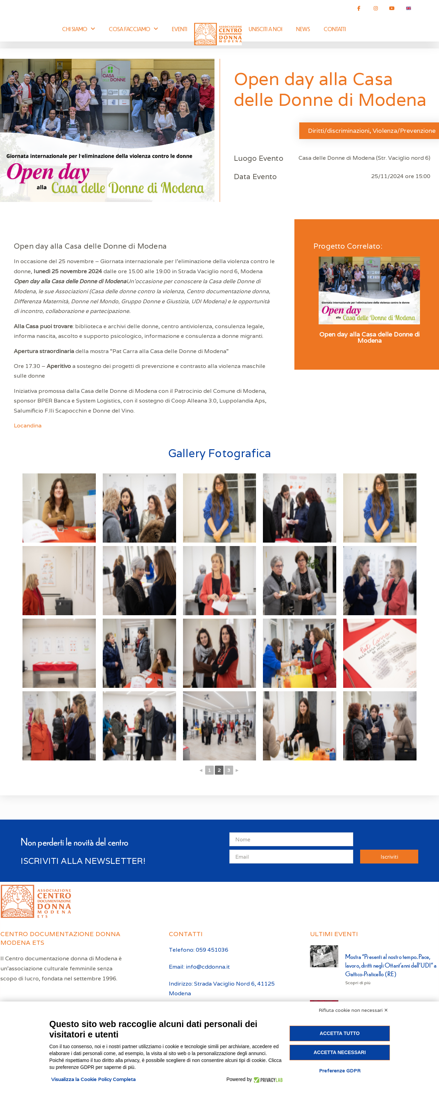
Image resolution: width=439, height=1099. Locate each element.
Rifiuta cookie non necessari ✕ (353, 1010)
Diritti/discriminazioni (338, 131)
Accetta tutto (340, 1033)
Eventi (179, 29)
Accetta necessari (339, 1052)
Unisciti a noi (265, 29)
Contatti (335, 29)
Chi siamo (78, 29)
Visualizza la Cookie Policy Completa (93, 1079)
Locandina (28, 425)
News (303, 29)
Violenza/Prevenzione (404, 131)
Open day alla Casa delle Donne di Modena (369, 337)
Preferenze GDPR (339, 1071)
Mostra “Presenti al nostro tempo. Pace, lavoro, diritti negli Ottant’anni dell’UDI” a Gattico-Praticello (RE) (391, 965)
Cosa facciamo (133, 29)
